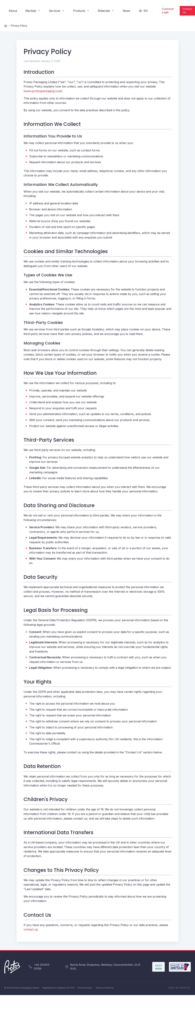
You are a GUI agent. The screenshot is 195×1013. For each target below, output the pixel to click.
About (13, 10)
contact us (31, 929)
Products (81, 10)
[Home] (5, 26)
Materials (106, 10)
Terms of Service (104, 987)
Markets (32, 10)
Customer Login (168, 10)
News (126, 10)
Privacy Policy (19, 25)
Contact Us (187, 10)
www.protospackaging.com (43, 91)
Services (57, 10)
